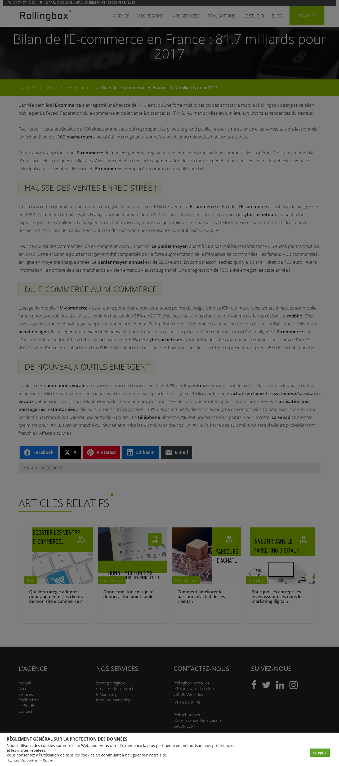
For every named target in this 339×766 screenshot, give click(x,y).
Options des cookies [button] (23, 760)
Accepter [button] (320, 752)
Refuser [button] (48, 760)
